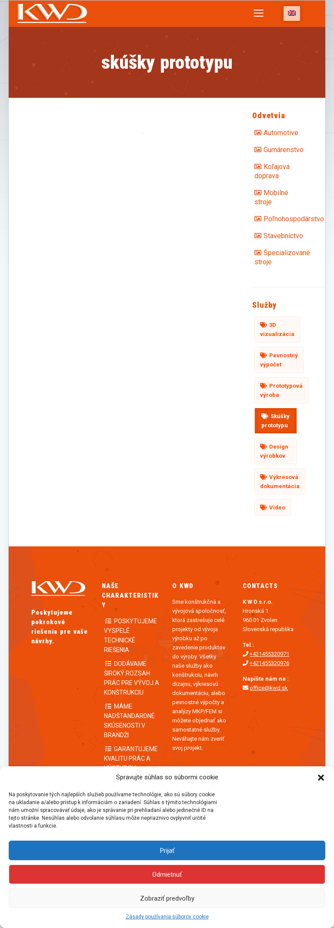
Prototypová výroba (281, 390)
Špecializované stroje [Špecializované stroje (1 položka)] (275, 257)
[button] (321, 777)
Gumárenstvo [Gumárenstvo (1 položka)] (280, 150)
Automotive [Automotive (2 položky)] (280, 133)
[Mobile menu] (258, 13)
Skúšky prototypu (275, 421)
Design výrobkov (274, 451)
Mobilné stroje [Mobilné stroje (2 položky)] (271, 197)
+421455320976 (269, 663)
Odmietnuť (167, 874)
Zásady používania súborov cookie (167, 917)
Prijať (167, 851)
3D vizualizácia (277, 329)
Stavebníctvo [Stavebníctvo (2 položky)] (280, 236)
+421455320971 (269, 654)
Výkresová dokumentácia (280, 481)
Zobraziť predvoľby (167, 898)
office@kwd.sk (269, 688)
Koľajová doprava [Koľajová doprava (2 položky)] (272, 171)
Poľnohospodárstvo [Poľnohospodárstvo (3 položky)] (280, 219)
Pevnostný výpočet (279, 360)
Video (277, 507)
